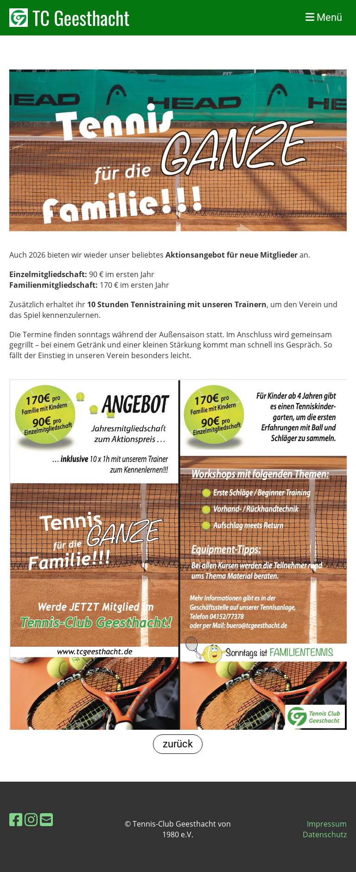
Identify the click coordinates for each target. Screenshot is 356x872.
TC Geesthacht (80, 18)
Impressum (327, 824)
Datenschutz (325, 834)
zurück (178, 744)
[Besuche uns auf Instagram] (31, 819)
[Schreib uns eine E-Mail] (46, 819)
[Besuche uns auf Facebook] (15, 819)
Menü (323, 17)
